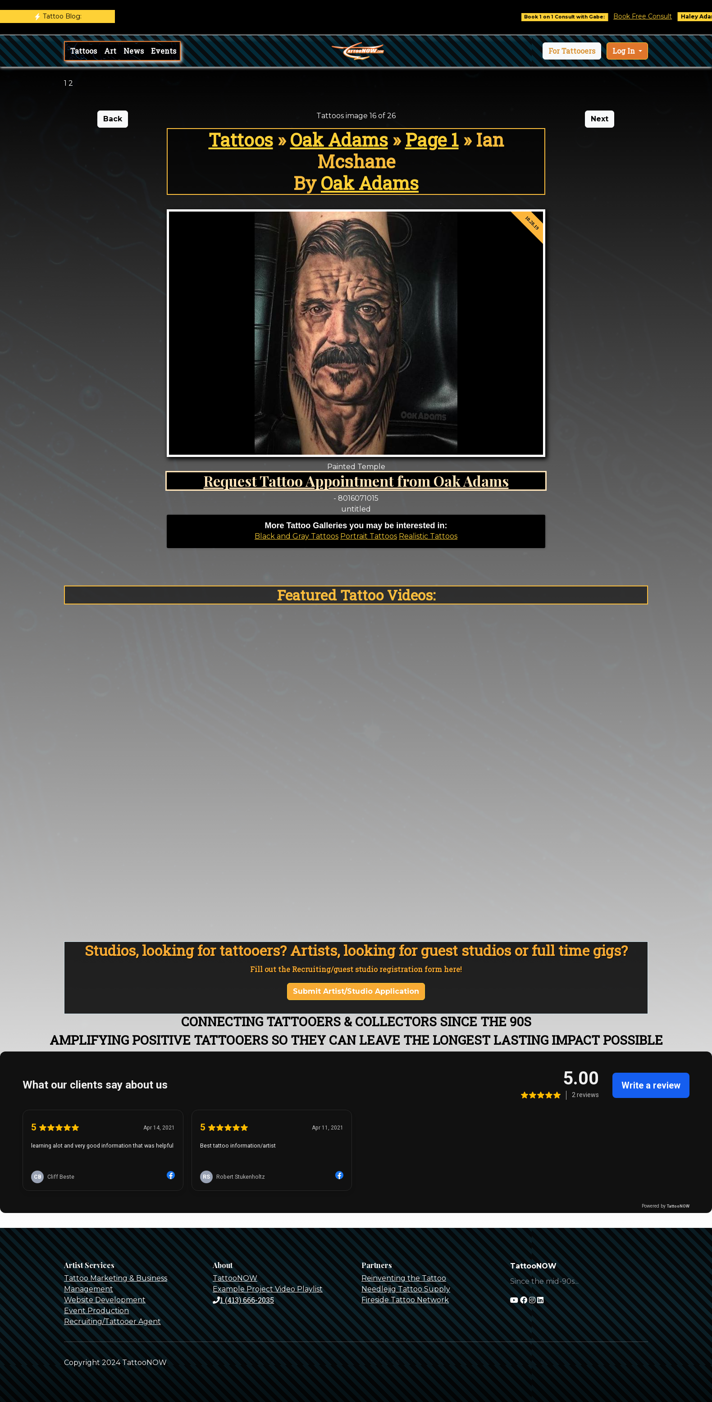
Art (110, 50)
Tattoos (83, 50)
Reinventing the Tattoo (403, 1278)
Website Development (105, 1300)
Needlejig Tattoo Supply (405, 1289)
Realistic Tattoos (428, 536)
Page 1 (432, 140)
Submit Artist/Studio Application (356, 991)
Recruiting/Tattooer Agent (112, 1321)
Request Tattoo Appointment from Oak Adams (356, 480)
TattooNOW (235, 1278)
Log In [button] (624, 50)
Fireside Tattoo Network (405, 1300)
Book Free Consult (649, 16)
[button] (572, 51)
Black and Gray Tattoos (296, 536)
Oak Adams (339, 140)
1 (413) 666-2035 (243, 1300)
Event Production (96, 1310)
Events (163, 50)
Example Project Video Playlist (268, 1289)
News (133, 50)
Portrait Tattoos (368, 536)
